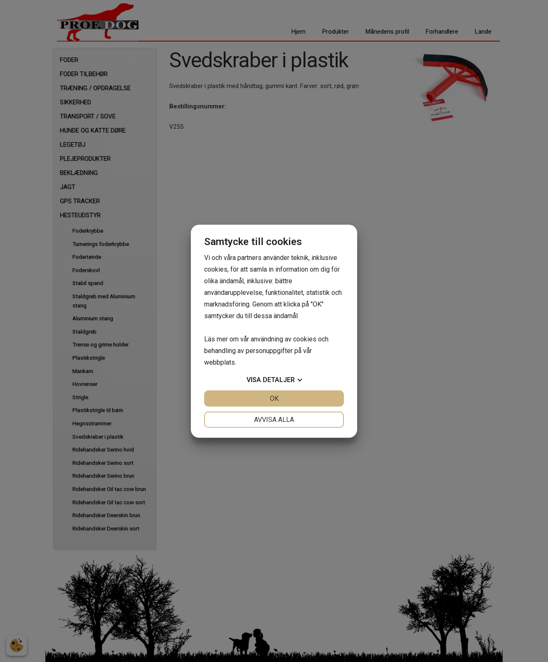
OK (274, 398)
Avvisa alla (274, 420)
